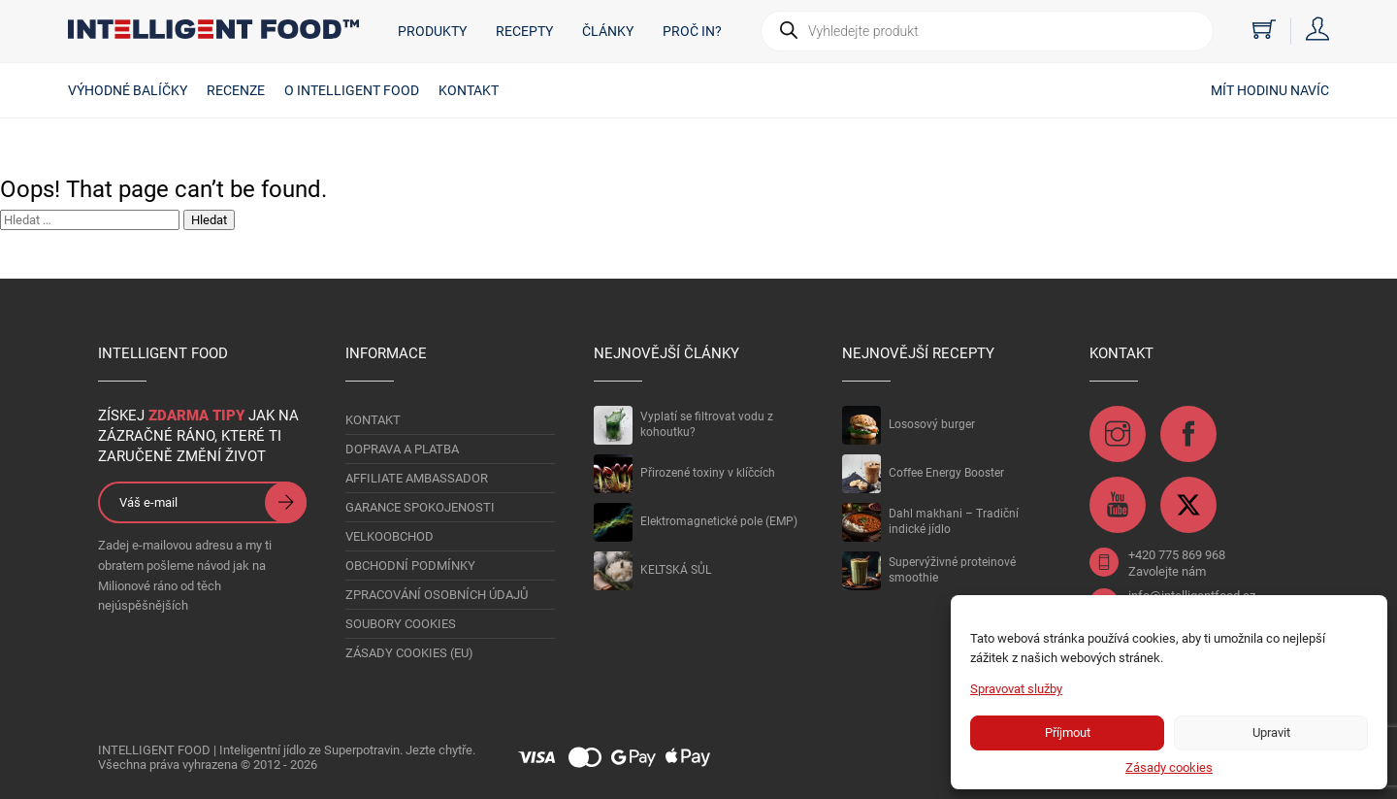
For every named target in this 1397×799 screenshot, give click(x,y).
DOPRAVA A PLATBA (402, 449)
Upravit (1271, 732)
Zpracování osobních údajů (436, 594)
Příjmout (1067, 732)
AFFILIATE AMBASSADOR (416, 478)
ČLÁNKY (608, 31)
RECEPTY (524, 31)
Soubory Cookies (400, 623)
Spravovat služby (1016, 689)
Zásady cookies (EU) (409, 653)
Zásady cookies (1169, 767)
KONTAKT (469, 90)
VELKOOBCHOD (389, 536)
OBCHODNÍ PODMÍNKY (410, 565)
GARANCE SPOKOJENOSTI (420, 507)
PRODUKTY (432, 31)
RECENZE (236, 90)
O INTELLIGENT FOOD (351, 90)
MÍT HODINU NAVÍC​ (1270, 90)
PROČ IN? (692, 31)
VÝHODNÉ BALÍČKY (127, 90)
